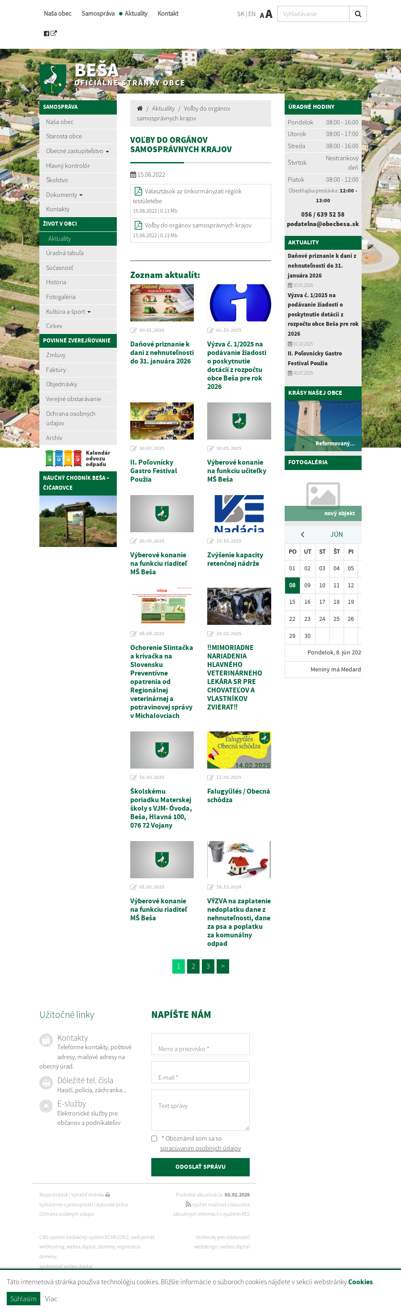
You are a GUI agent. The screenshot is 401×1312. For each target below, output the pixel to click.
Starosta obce (64, 136)
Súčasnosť (59, 268)
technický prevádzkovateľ (223, 1237)
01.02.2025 (151, 887)
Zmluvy (55, 355)
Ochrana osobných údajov (71, 418)
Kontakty (57, 209)
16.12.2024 (228, 887)
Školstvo (57, 180)
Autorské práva (112, 1204)
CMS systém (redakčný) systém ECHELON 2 (84, 1237)
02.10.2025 (228, 330)
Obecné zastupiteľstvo (77, 151)
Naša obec (57, 13)
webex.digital (235, 1247)
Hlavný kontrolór (68, 166)
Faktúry (56, 370)
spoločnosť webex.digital (66, 1266)
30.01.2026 (151, 330)
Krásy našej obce (315, 393)
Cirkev (54, 326)
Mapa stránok (53, 1195)
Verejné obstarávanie (73, 399)
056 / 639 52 (319, 214)
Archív (54, 438)
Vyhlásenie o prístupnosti (66, 1204)
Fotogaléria (61, 297)
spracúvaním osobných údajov (200, 1148)
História (56, 282)
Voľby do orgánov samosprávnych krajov (198, 225)
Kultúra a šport (68, 312)
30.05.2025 (228, 448)
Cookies (360, 1282)
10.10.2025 (228, 541)
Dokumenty (64, 195)
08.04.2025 (151, 633)
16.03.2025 (151, 777)
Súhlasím (23, 1298)
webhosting (51, 1247)
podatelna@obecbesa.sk (323, 224)
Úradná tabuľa (65, 253)
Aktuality (136, 13)
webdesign (206, 1247)
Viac (51, 1298)
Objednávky (61, 384)
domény (106, 1247)
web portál (142, 1237)
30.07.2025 (151, 448)
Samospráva (98, 13)
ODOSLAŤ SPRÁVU (200, 1166)
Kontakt (168, 13)
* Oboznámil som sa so (196, 1143)
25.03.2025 (228, 633)
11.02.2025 (228, 777)
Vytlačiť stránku (90, 1195)
